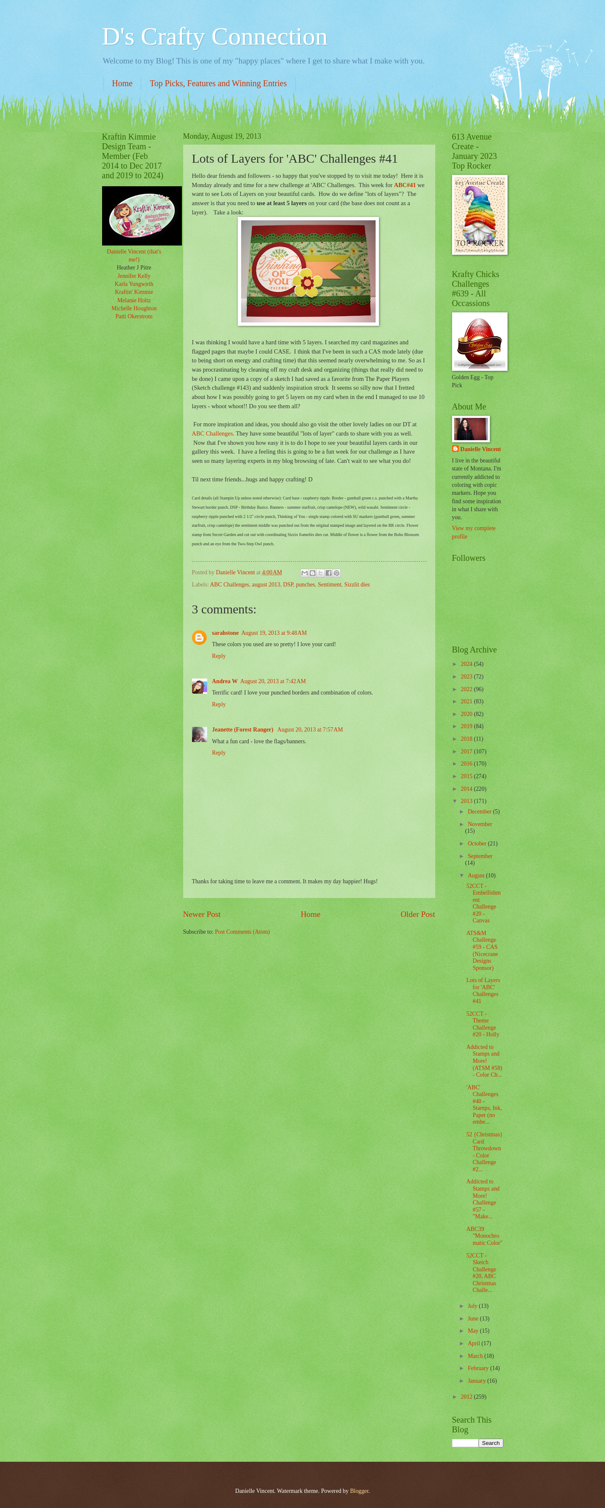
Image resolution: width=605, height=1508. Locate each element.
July (473, 1306)
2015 (467, 776)
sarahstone (225, 633)
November (480, 824)
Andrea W (225, 681)
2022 (467, 689)
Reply (219, 656)
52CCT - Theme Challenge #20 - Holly (483, 1024)
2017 (467, 751)
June (474, 1318)
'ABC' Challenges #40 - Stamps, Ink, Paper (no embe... (484, 1104)
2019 (467, 726)
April (474, 1343)
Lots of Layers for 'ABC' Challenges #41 (483, 990)
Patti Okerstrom (134, 316)
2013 (467, 801)
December (480, 811)
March (476, 1356)
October (478, 843)
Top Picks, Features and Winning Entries (218, 83)
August (477, 875)
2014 (467, 789)
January (477, 1381)
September (480, 856)
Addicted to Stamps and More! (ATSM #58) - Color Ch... (484, 1061)
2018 (467, 739)
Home (122, 83)
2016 (467, 764)
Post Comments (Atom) (242, 932)
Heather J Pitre (134, 267)
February (479, 1368)
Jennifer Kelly (134, 276)
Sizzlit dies (357, 584)
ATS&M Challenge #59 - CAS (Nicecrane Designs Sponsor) (482, 950)
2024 (467, 664)
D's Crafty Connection (215, 36)
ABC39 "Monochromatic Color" (484, 1236)
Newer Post (202, 914)
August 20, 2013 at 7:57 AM (310, 729)
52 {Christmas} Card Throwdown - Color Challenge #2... (484, 1152)
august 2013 (266, 584)
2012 (467, 1397)
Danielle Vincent (480, 449)
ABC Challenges (212, 433)
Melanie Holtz (133, 300)
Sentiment (330, 584)
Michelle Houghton (134, 308)
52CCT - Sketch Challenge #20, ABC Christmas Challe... (481, 1273)
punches (305, 584)
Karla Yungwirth (134, 284)
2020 (467, 714)
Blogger (359, 1491)
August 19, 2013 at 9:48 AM (274, 633)
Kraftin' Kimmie (134, 292)
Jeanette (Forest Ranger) (243, 729)
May (474, 1331)
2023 (467, 676)
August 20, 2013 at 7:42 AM (273, 681)
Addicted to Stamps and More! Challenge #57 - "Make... (483, 1199)
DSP (288, 584)
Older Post (417, 914)
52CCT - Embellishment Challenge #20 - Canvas (483, 903)
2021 (467, 701)
